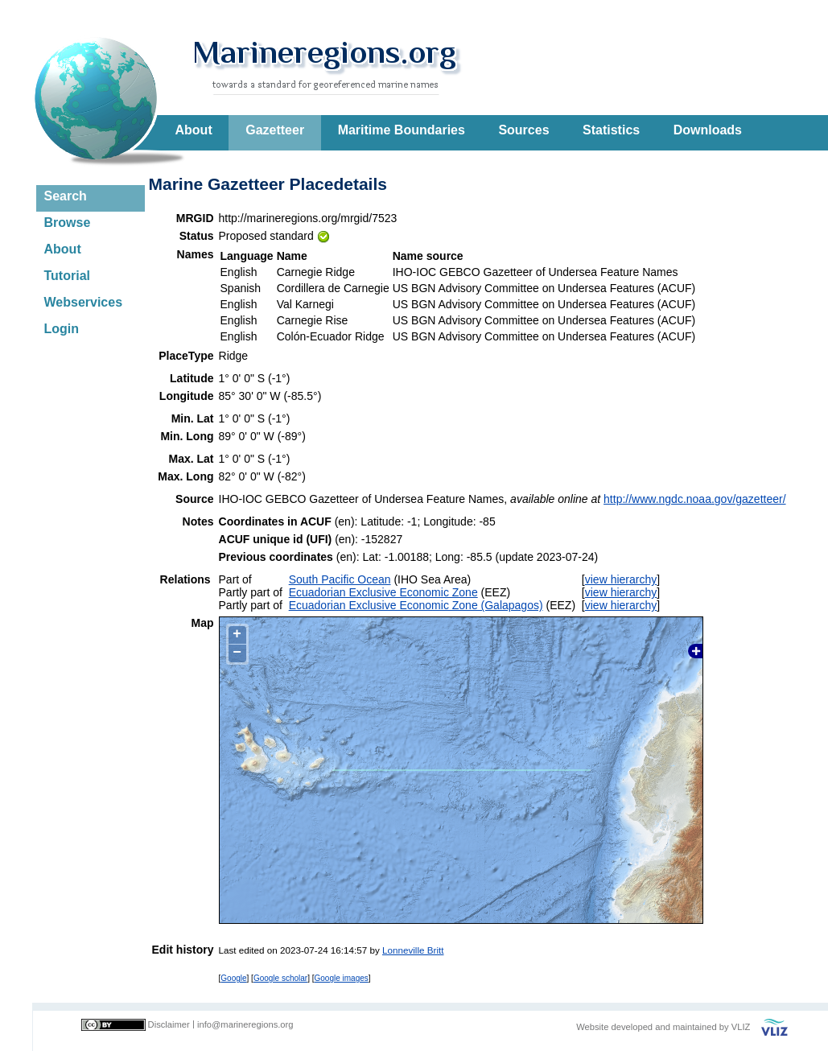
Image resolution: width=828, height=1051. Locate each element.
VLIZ (741, 1027)
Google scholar (280, 978)
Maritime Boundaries (401, 130)
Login (62, 329)
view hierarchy (621, 579)
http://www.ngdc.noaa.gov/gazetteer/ (694, 499)
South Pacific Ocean (340, 579)
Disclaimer (169, 1024)
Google (233, 978)
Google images (342, 978)
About (193, 130)
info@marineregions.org (245, 1024)
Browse (67, 222)
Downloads (708, 130)
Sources (523, 130)
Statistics (611, 130)
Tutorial (67, 275)
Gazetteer (274, 130)
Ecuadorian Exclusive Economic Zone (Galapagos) (416, 605)
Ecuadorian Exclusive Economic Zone (383, 592)
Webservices (83, 302)
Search (65, 196)
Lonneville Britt (412, 950)
